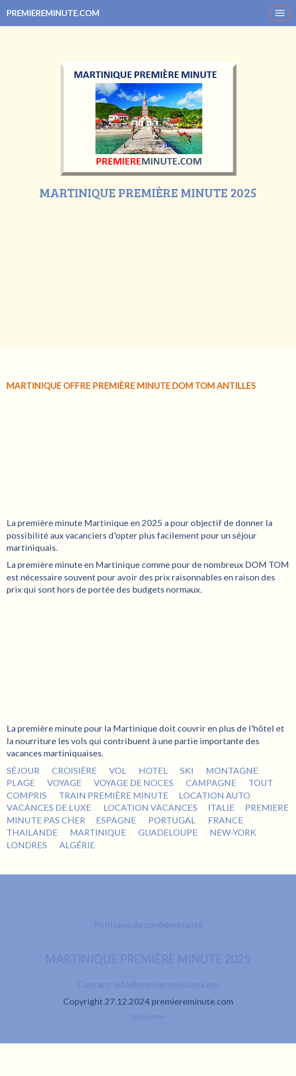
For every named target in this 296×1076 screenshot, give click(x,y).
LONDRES (28, 845)
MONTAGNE (233, 770)
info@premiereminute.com (165, 984)
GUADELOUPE (168, 832)
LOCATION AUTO (214, 795)
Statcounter (148, 1016)
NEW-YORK (234, 832)
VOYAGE (65, 782)
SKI (187, 770)
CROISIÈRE (75, 770)
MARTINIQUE (99, 832)
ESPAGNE (117, 820)
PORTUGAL (172, 820)
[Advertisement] (148, 265)
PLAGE (22, 782)
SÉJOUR (24, 770)
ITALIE (221, 807)
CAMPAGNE (212, 782)
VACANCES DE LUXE (50, 807)
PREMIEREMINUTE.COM (53, 13)
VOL (118, 770)
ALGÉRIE (78, 845)
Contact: (95, 984)
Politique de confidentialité (148, 924)
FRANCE (226, 820)
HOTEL (154, 770)
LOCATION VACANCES (150, 807)
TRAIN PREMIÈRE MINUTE (113, 795)
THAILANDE (33, 832)
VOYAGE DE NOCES (134, 782)
